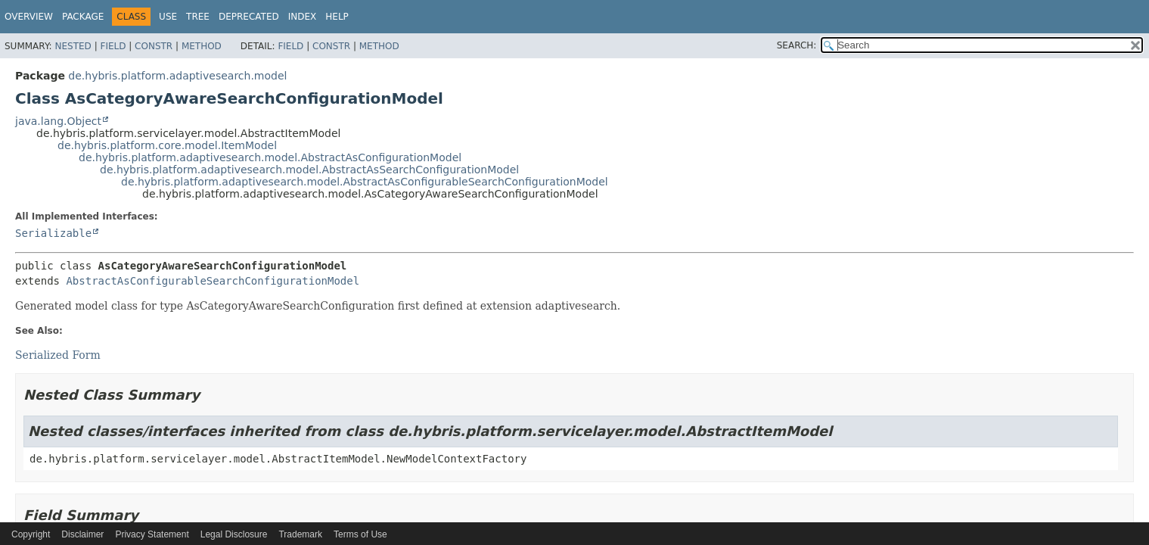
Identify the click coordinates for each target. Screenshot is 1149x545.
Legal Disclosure (234, 534)
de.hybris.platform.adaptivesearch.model (177, 76)
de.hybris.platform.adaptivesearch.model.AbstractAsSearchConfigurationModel (309, 170)
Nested (72, 46)
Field (113, 46)
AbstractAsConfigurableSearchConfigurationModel (212, 281)
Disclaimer (82, 534)
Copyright (30, 534)
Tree (198, 16)
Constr (153, 46)
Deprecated (249, 16)
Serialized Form (58, 355)
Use (168, 16)
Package (83, 16)
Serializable (53, 233)
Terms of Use (360, 534)
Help (337, 16)
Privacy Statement (151, 534)
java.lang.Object (58, 121)
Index (302, 16)
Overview (29, 16)
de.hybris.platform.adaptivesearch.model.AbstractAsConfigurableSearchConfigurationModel (364, 182)
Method (202, 46)
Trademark (300, 534)
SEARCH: (797, 45)
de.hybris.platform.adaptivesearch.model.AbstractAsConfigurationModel (270, 157)
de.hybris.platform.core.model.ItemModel (167, 145)
